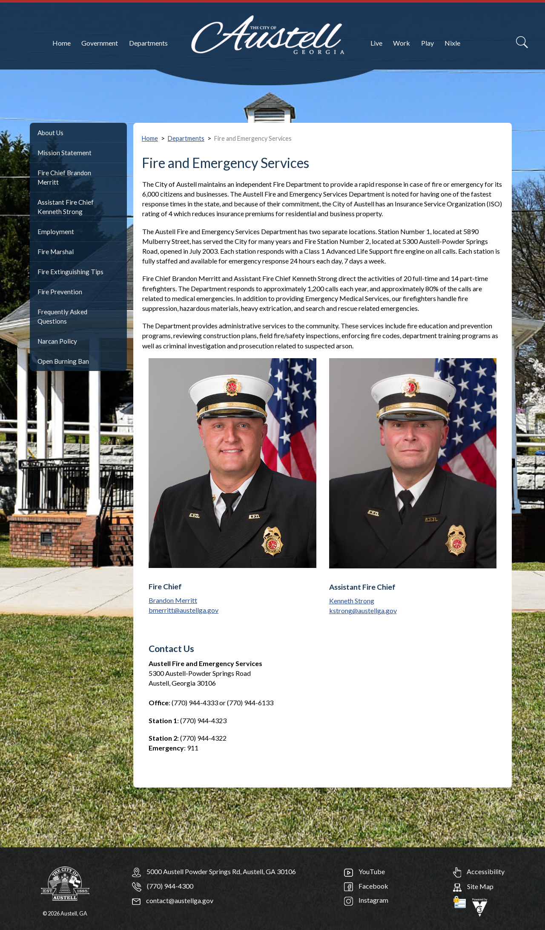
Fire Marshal (55, 251)
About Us (50, 132)
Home (61, 43)
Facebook (366, 886)
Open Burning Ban (63, 361)
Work (401, 43)
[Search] (522, 42)
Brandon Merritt (173, 600)
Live (376, 43)
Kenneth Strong (351, 601)
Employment (55, 231)
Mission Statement (64, 152)
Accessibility (479, 871)
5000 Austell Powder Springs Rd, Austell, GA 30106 (221, 871)
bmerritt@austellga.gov (183, 610)
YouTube (364, 871)
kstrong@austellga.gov (363, 610)
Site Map (473, 886)
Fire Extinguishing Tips (70, 271)
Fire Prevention (59, 292)
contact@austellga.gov (172, 900)
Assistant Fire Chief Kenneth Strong (65, 206)
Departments (148, 43)
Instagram (366, 900)
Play (427, 43)
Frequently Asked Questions (62, 316)
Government (99, 43)
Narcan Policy (57, 341)
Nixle (452, 43)
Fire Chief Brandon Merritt (64, 177)
